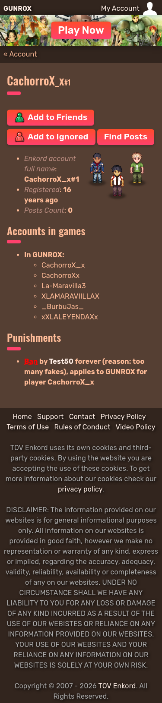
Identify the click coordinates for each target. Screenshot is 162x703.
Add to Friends (50, 117)
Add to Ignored (51, 137)
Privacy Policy (123, 417)
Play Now (81, 30)
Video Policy (136, 427)
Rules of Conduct (82, 427)
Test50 (61, 361)
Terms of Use (27, 427)
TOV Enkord (117, 686)
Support (50, 417)
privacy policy (80, 489)
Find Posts (125, 137)
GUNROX (17, 9)
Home (22, 417)
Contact (82, 417)
